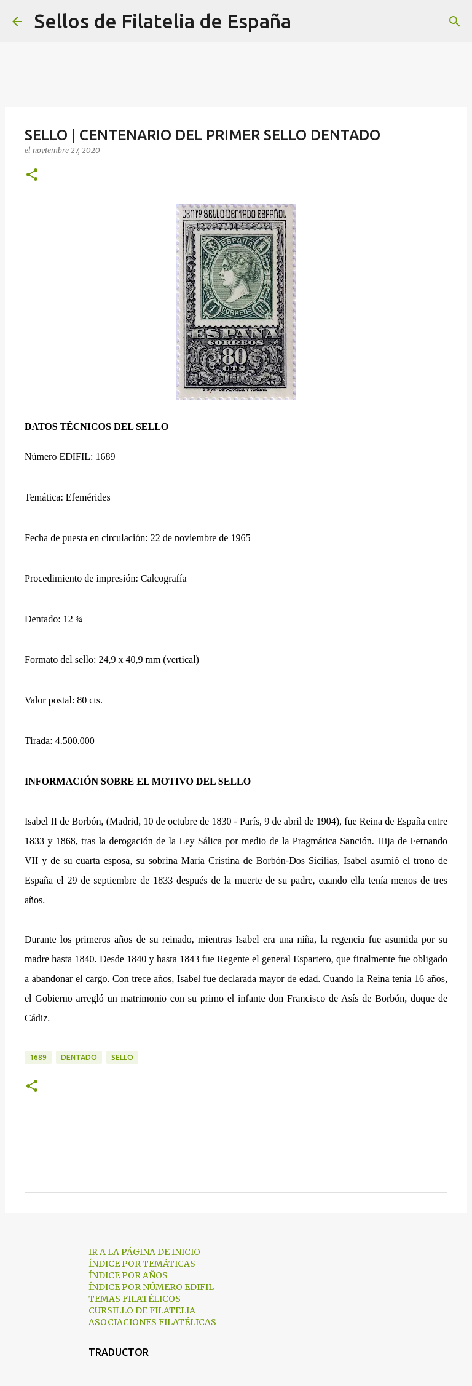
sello (122, 1057)
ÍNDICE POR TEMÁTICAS (141, 1263)
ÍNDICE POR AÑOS (128, 1275)
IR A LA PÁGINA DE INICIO (144, 1251)
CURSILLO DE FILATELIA (141, 1310)
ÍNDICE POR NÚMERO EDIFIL (151, 1287)
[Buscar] (308, 21)
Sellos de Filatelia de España (162, 21)
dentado (79, 1057)
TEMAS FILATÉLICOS (134, 1298)
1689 (38, 1057)
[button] (32, 175)
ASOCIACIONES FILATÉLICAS (152, 1322)
